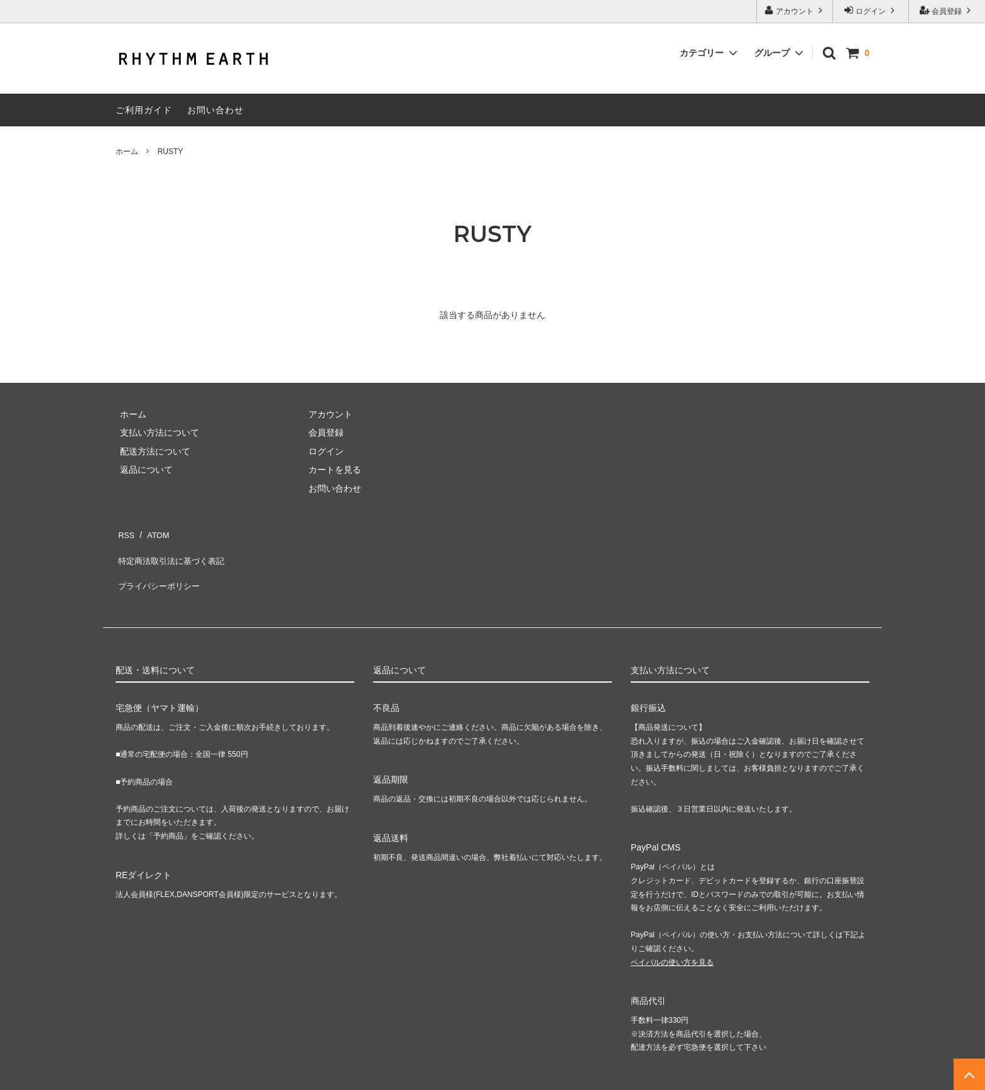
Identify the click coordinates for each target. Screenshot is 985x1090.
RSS (125, 532)
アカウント (795, 10)
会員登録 (947, 10)
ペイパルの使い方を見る (672, 941)
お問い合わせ (215, 110)
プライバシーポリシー (160, 569)
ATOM (153, 532)
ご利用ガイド (144, 110)
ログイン (871, 10)
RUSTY (170, 151)
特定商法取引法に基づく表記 (173, 551)
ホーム (127, 151)
